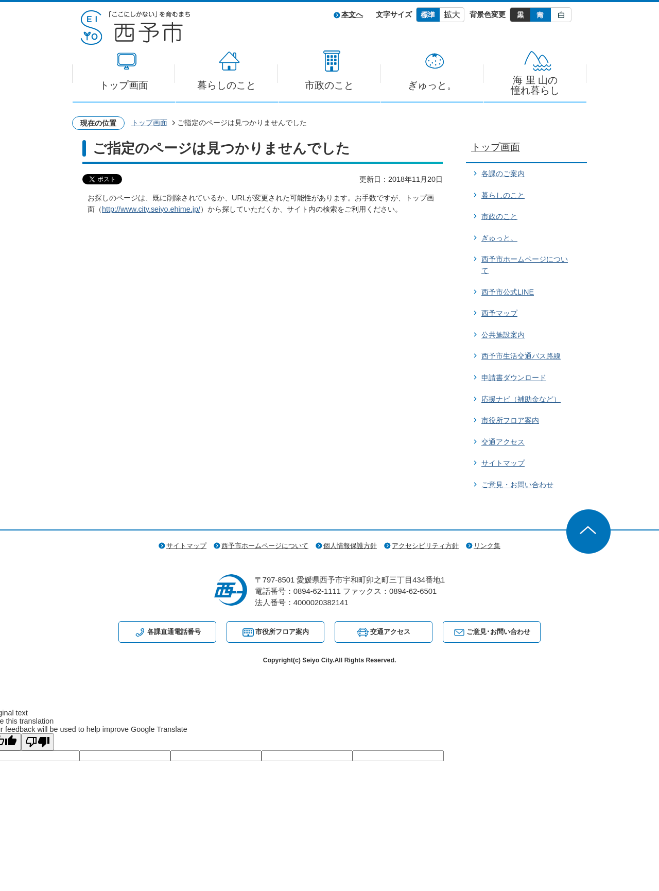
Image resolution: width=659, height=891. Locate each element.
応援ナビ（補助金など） (521, 399)
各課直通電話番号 (174, 632)
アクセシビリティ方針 (425, 546)
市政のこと (329, 85)
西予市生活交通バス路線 (521, 356)
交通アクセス (503, 442)
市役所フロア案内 (510, 420)
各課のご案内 (503, 173)
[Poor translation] (37, 741)
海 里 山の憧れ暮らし (535, 85)
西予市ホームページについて (264, 546)
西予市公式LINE (507, 292)
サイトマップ (503, 463)
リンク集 (487, 546)
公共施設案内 (503, 335)
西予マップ (499, 313)
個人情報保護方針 (350, 546)
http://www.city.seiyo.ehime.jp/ (151, 209)
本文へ (352, 14)
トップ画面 (123, 85)
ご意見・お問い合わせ (517, 485)
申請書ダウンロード (513, 377)
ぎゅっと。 (432, 85)
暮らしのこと (226, 85)
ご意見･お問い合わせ (498, 632)
